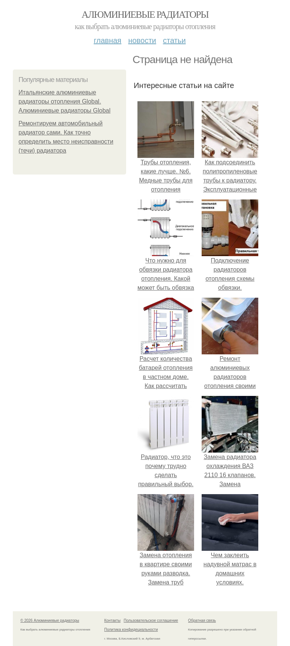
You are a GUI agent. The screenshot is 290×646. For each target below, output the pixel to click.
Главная (107, 40)
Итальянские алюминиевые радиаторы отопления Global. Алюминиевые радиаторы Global (65, 101)
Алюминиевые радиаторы (145, 14)
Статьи (174, 40)
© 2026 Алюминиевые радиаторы (49, 620)
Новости (142, 40)
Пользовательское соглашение (151, 620)
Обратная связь (202, 620)
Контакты (112, 620)
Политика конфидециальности (131, 629)
